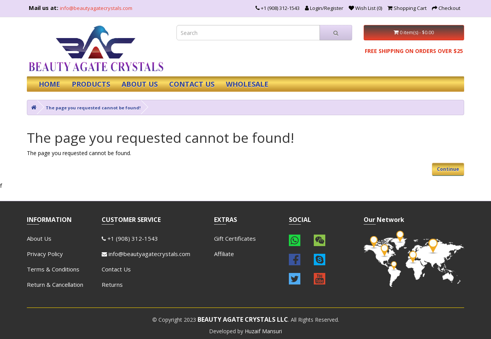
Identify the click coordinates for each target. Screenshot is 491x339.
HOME (49, 84)
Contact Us (116, 269)
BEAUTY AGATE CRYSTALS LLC (243, 319)
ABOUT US (140, 84)
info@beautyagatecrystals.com (96, 8)
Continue (448, 169)
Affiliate (224, 254)
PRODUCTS (91, 84)
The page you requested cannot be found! (93, 108)
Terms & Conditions (53, 269)
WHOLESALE (247, 84)
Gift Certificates (235, 238)
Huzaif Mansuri (263, 331)
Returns (112, 284)
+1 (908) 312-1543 (130, 238)
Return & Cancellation (55, 284)
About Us (39, 238)
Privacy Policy (45, 254)
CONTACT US (191, 84)
